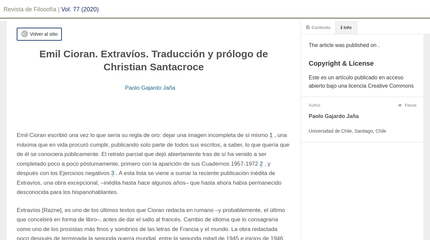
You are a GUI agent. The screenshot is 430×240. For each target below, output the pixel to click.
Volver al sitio (44, 34)
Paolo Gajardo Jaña (150, 88)
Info (346, 27)
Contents (318, 27)
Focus (407, 105)
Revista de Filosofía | (32, 9)
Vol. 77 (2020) (80, 9)
